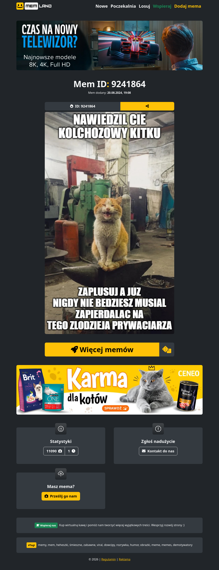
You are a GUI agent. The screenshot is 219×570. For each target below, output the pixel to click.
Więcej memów (102, 349)
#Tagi (31, 545)
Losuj (144, 6)
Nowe (101, 6)
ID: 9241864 (82, 106)
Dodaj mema (187, 6)
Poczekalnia (123, 6)
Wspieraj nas (46, 525)
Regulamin (108, 559)
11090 (54, 451)
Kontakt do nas (158, 451)
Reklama (124, 559)
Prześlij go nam (61, 496)
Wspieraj (162, 6)
